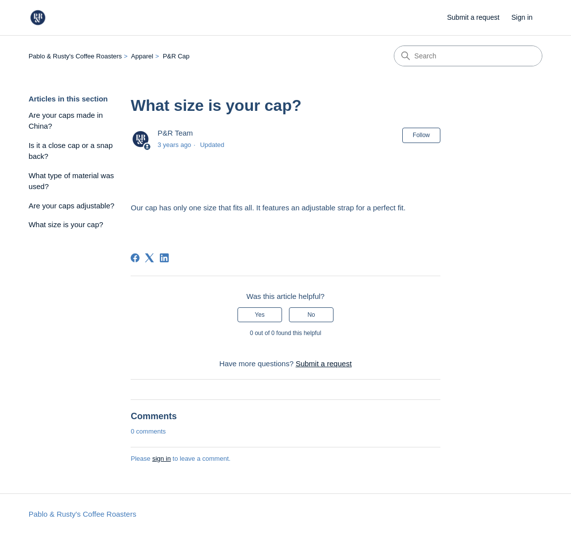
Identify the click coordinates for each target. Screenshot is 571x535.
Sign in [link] (522, 17)
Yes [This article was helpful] (260, 314)
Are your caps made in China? (66, 121)
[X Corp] (149, 257)
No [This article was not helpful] (311, 314)
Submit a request (473, 17)
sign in (161, 458)
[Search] (468, 56)
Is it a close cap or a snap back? (71, 151)
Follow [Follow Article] (421, 135)
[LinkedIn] (164, 257)
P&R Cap (176, 56)
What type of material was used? (71, 181)
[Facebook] (135, 257)
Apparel (142, 56)
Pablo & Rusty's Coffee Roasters (75, 56)
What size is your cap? (66, 224)
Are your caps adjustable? (71, 205)
